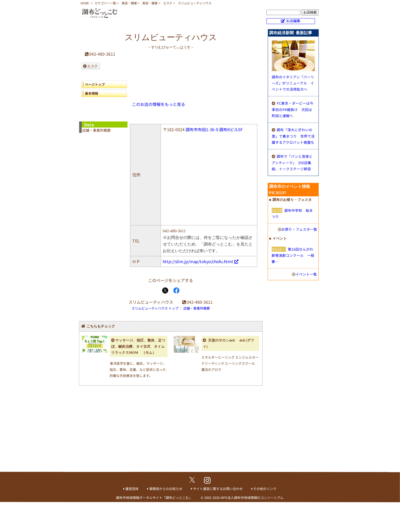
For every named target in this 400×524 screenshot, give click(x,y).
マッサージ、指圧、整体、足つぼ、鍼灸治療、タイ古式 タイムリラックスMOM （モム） (138, 346)
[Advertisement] (170, 431)
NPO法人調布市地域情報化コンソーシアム (252, 497)
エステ (167, 3)
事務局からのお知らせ (165, 488)
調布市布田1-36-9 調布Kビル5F (214, 129)
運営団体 (131, 488)
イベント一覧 (306, 274)
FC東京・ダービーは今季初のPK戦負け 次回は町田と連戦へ (292, 109)
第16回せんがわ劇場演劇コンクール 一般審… (293, 255)
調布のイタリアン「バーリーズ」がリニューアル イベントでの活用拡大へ (293, 83)
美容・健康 (129, 3)
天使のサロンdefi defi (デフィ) (228, 343)
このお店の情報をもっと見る (158, 104)
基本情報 (91, 93)
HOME (85, 3)
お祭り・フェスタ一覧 (299, 229)
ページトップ (95, 84)
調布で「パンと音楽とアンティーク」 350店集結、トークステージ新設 (292, 162)
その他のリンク (264, 488)
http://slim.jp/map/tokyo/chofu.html (198, 261)
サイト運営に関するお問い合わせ (218, 488)
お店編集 (293, 20)
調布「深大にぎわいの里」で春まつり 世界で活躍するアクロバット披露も (293, 136)
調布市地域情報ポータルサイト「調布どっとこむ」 (154, 497)
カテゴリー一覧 (105, 3)
